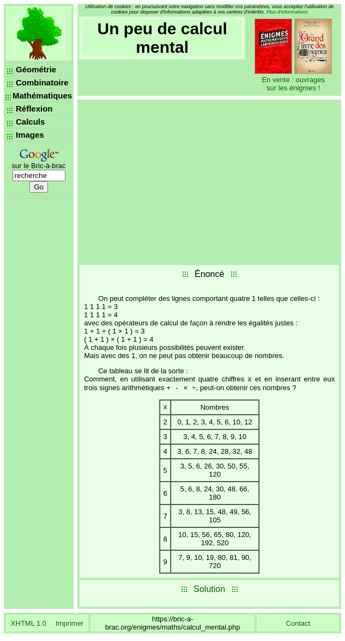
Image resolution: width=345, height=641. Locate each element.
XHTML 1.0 (28, 627)
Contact (298, 627)
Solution (209, 592)
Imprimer (69, 627)
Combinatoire (42, 82)
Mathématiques (42, 95)
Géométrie (36, 69)
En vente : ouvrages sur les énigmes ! (293, 84)
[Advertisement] (209, 181)
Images (30, 134)
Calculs (30, 121)
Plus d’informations (287, 12)
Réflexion (34, 108)
